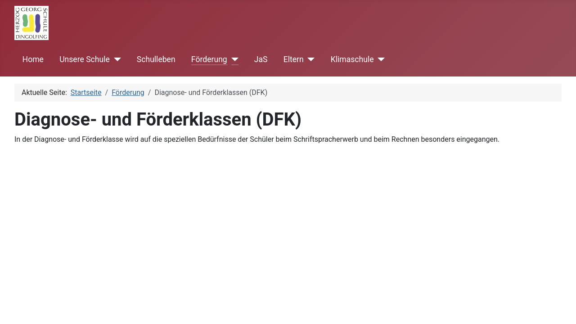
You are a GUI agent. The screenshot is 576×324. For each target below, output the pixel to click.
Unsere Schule (84, 59)
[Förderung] (232, 59)
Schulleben (156, 59)
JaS (261, 59)
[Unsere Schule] (115, 59)
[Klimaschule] (379, 59)
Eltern (294, 59)
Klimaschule (352, 59)
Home (33, 59)
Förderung (209, 59)
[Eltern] (309, 59)
